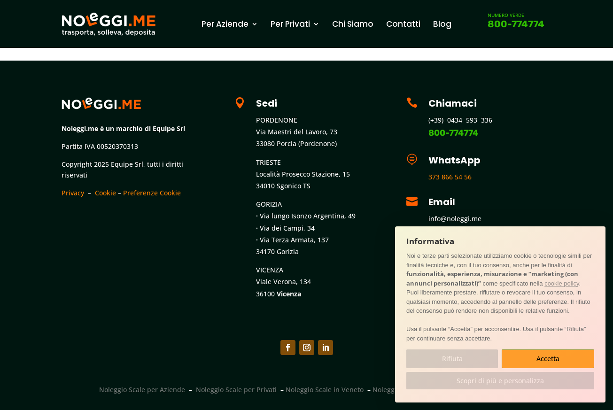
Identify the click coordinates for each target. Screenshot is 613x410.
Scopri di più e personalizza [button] (500, 380)
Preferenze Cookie (152, 192)
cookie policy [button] (561, 283)
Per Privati (290, 24)
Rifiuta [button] (452, 358)
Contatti (403, 24)
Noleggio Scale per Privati (236, 389)
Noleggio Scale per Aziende (142, 389)
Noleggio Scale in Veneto (325, 389)
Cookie (105, 192)
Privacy (73, 192)
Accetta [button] (547, 358)
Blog (442, 24)
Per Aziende (225, 24)
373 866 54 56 (450, 176)
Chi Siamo (352, 24)
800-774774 (516, 24)
